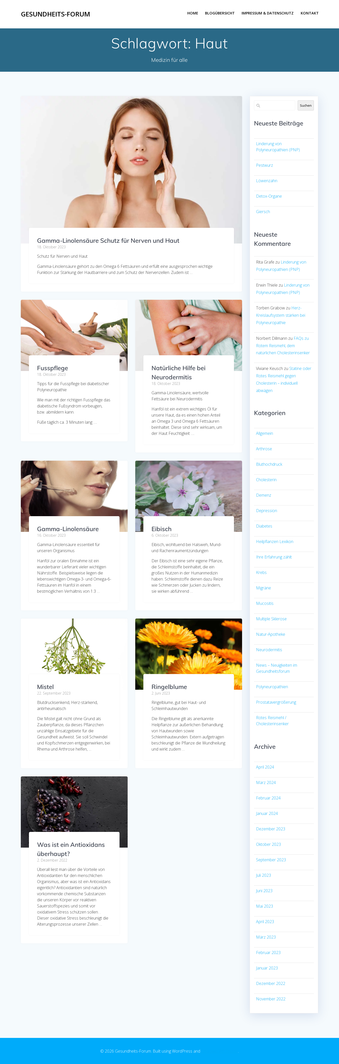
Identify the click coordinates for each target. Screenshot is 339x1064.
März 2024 (266, 782)
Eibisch (161, 529)
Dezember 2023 (270, 829)
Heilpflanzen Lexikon (274, 541)
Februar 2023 (268, 952)
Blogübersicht (220, 13)
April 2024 (265, 767)
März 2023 (266, 937)
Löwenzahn (266, 180)
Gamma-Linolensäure (68, 529)
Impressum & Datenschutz (268, 13)
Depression (266, 510)
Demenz (263, 495)
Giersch (263, 211)
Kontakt (310, 13)
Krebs (261, 572)
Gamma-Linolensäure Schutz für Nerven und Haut (108, 240)
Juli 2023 (263, 875)
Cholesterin (266, 479)
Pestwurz (264, 165)
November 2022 (270, 999)
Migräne (263, 588)
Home (192, 13)
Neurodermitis (269, 649)
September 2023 (271, 860)
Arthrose (264, 449)
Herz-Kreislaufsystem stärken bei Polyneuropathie (280, 315)
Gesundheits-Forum (55, 14)
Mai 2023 (264, 906)
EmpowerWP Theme (219, 1051)
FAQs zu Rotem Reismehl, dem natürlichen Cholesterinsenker (283, 345)
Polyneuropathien (272, 686)
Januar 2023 (267, 968)
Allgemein (264, 433)
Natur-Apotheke (270, 634)
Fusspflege (52, 368)
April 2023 (265, 921)
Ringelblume (169, 686)
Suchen (306, 105)
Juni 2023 (264, 890)
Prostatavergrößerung (276, 702)
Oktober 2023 (268, 844)
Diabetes (264, 526)
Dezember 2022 (270, 983)
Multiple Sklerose (271, 619)
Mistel (45, 686)
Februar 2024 (268, 798)
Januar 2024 (267, 813)
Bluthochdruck (269, 464)
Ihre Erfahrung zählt (274, 557)
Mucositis (265, 603)
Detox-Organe (269, 196)
